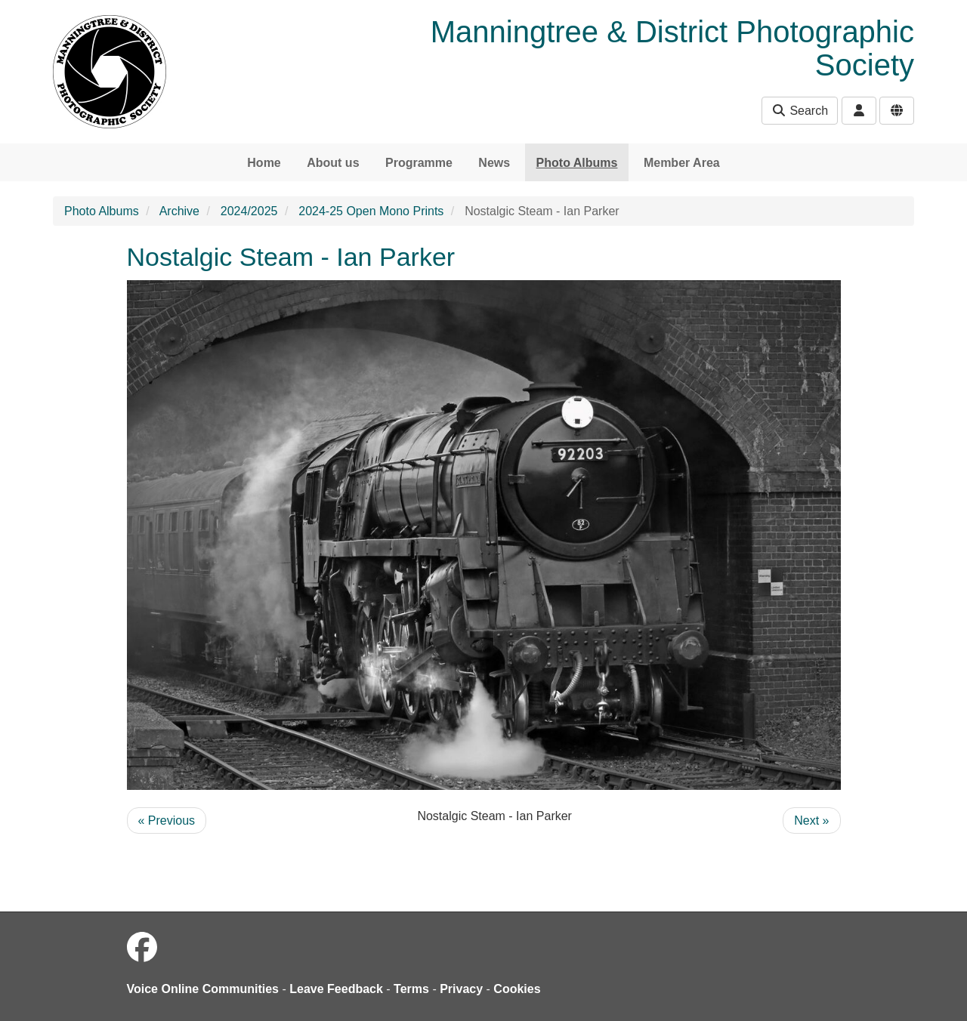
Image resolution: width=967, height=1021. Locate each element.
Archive (179, 211)
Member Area (682, 162)
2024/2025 (249, 211)
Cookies (516, 988)
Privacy (461, 988)
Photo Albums (577, 162)
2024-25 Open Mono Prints (370, 211)
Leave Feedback (336, 988)
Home (263, 162)
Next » (811, 820)
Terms (411, 988)
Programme (419, 162)
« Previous (167, 820)
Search (799, 110)
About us (333, 162)
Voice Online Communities (203, 988)
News (494, 162)
